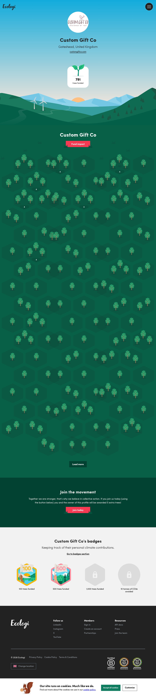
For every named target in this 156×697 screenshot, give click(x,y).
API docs (119, 624)
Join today (78, 510)
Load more (78, 464)
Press (117, 629)
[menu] (149, 6)
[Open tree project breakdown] (78, 77)
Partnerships (90, 633)
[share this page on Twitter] (153, 42)
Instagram (58, 629)
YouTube (57, 637)
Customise (130, 687)
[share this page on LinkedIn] (153, 48)
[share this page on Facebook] (153, 37)
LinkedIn (57, 624)
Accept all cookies (110, 687)
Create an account (93, 629)
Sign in (87, 624)
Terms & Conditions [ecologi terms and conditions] (68, 669)
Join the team (121, 633)
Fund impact (78, 144)
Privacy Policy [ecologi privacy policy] (35, 669)
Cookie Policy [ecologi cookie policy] (50, 669)
